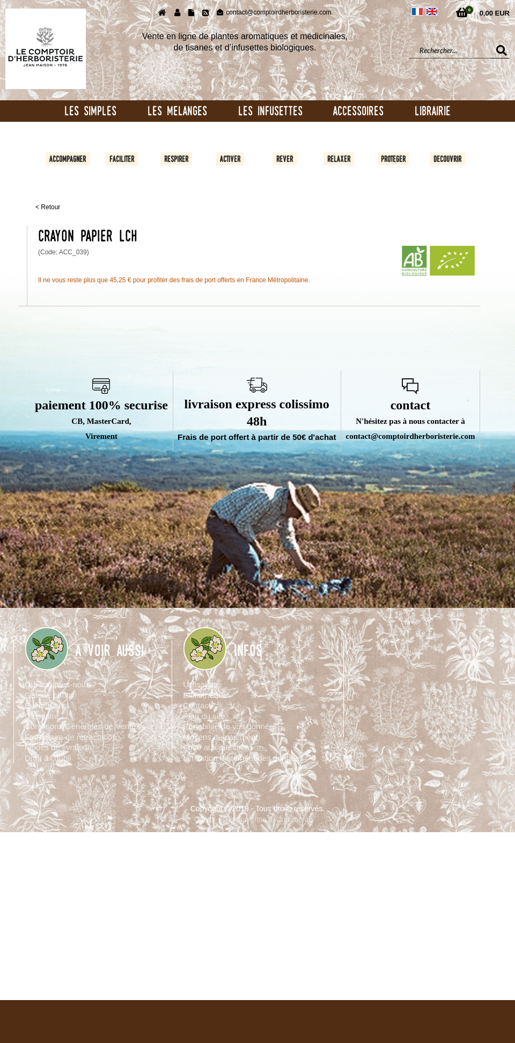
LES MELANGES (177, 111)
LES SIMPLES (90, 111)
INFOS (248, 650)
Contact (197, 705)
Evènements (47, 705)
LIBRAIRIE (433, 111)
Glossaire (41, 716)
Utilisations (202, 684)
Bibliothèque (205, 695)
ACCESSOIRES (358, 111)
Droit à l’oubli (48, 757)
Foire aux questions (218, 747)
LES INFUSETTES (270, 111)
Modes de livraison (58, 747)
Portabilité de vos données (230, 726)
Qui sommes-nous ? (61, 684)
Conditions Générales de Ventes (82, 726)
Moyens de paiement (220, 736)
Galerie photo (49, 695)
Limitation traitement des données (243, 757)
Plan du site (204, 716)
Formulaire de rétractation (71, 736)
